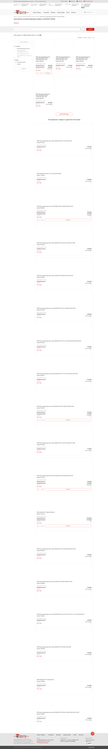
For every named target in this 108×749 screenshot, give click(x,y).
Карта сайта (91, 747)
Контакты (73, 12)
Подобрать (24, 68)
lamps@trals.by (58, 5)
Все (93, 37)
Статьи (67, 12)
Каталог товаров (37, 12)
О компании (46, 12)
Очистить (16, 23)
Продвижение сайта (37, 747)
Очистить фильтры (24, 42)
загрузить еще (64, 114)
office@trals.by (24, 5)
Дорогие (90, 37)
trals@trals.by (74, 5)
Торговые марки (61, 12)
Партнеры (53, 12)
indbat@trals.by (42, 5)
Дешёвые (85, 37)
